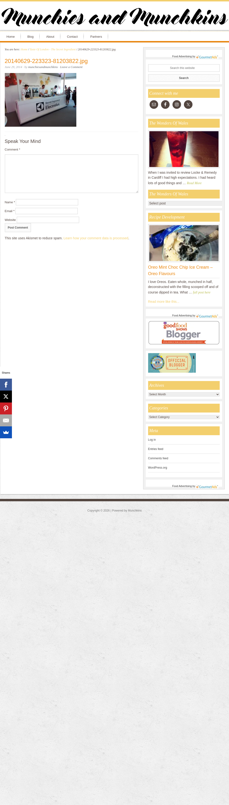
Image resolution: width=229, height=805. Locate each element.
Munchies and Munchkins (114, 18)
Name (10, 202)
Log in (152, 439)
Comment (12, 149)
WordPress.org (157, 467)
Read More (194, 183)
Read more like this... (164, 301)
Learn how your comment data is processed (95, 238)
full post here (201, 292)
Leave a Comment (71, 67)
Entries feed (155, 449)
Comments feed (158, 458)
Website (10, 220)
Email (10, 211)
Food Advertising (182, 56)
